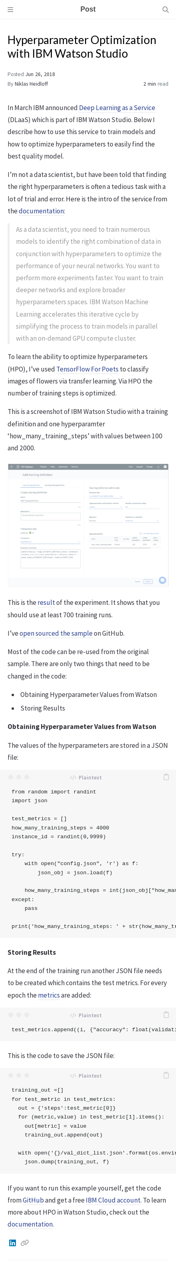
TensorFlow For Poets (87, 369)
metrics (49, 995)
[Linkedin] (13, 1243)
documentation (41, 211)
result (46, 602)
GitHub (33, 1200)
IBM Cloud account (113, 1200)
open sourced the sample (56, 633)
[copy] (166, 777)
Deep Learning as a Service (117, 107)
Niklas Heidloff (31, 83)
